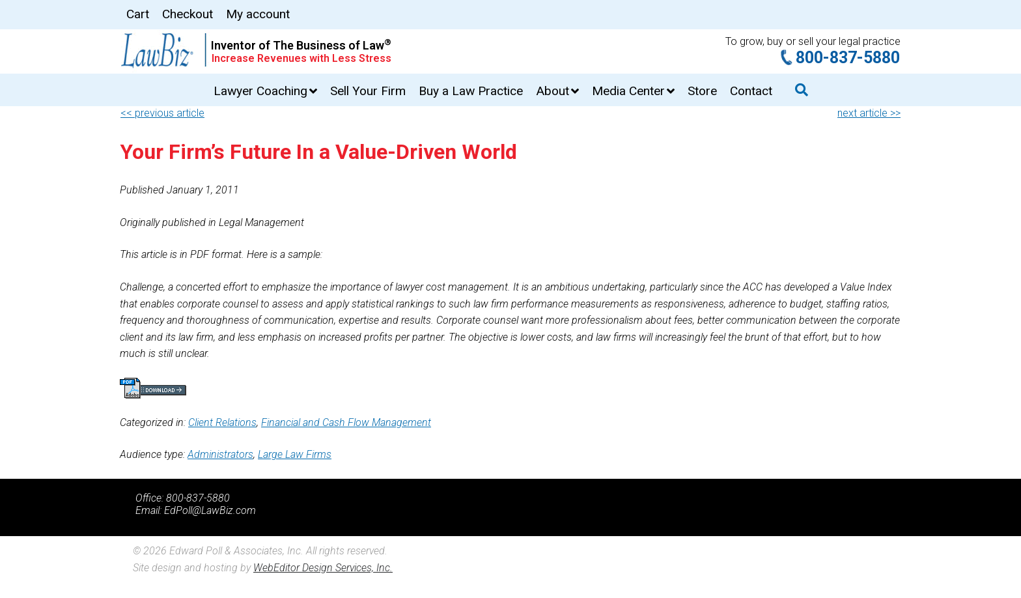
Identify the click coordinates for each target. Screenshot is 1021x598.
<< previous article (162, 113)
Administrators (220, 454)
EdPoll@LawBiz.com (210, 510)
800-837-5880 (848, 57)
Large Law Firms (294, 454)
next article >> (869, 113)
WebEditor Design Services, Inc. (323, 568)
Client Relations (222, 422)
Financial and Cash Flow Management (346, 422)
